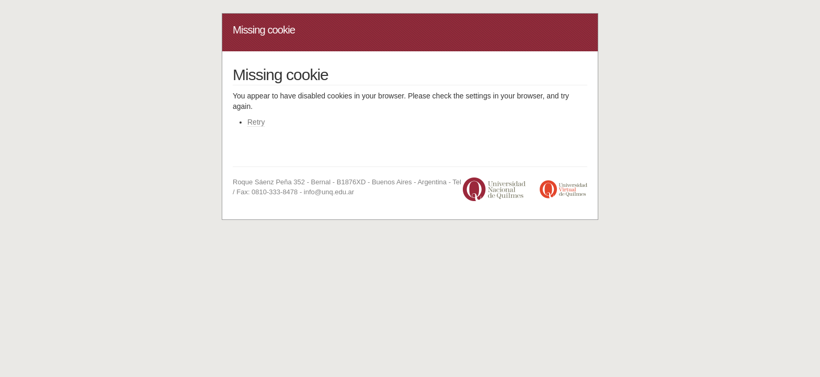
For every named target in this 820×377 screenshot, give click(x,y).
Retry (256, 122)
